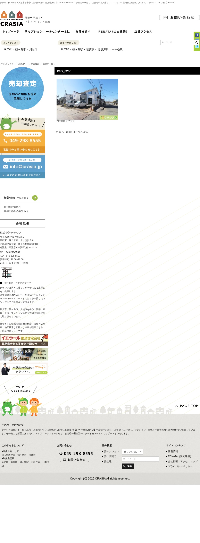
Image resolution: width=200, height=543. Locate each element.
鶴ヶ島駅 (77, 49)
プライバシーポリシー (180, 466)
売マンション (111, 451)
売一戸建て (110, 456)
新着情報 (173, 451)
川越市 (33, 49)
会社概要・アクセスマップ (17, 283)
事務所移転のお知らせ (16, 211)
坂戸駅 (65, 49)
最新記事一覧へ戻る (77, 131)
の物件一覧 (48, 64)
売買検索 (35, 64)
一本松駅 (117, 49)
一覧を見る (22, 197)
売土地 (107, 461)
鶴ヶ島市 (20, 49)
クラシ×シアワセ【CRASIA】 (13, 64)
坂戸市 (8, 49)
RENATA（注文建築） (180, 456)
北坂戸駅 (103, 49)
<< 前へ (60, 131)
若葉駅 (90, 49)
